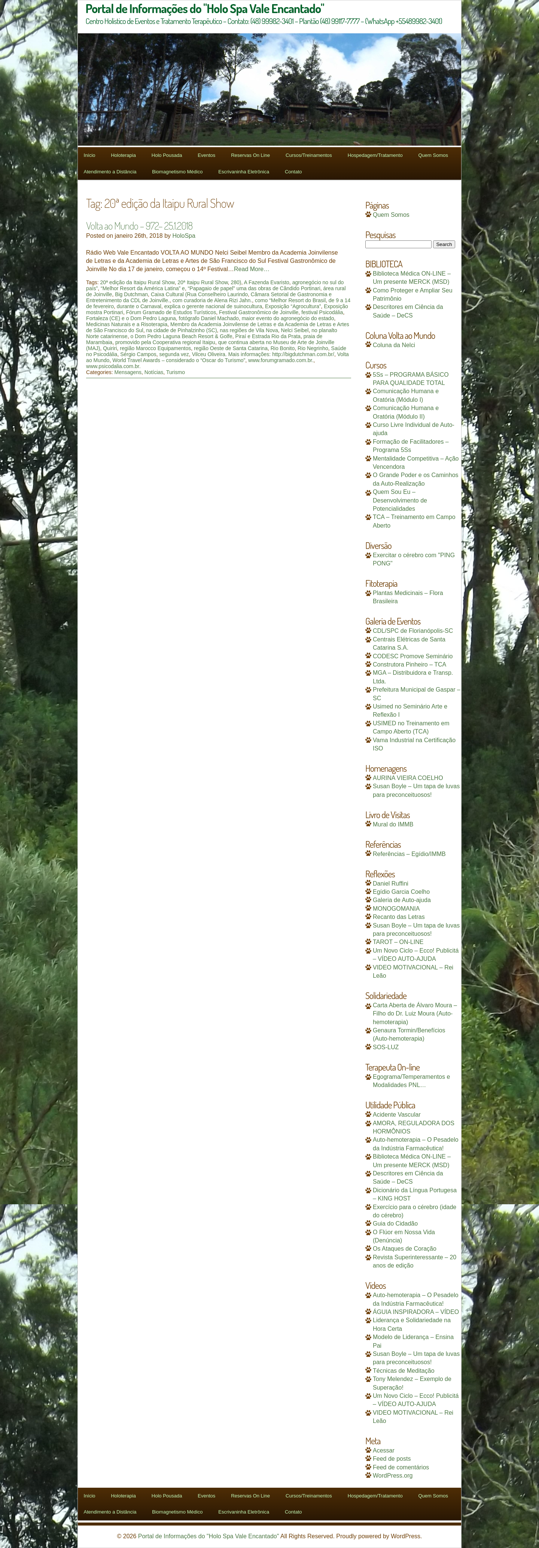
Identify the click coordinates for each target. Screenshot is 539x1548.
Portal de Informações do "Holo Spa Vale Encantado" (208, 1536)
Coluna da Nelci (394, 345)
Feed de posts (392, 1459)
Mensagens (128, 372)
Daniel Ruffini (390, 883)
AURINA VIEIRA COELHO (408, 778)
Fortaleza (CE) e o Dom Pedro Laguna (131, 318)
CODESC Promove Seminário (413, 656)
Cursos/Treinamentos (309, 155)
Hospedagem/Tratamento (375, 155)
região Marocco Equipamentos (155, 348)
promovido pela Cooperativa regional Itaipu (165, 342)
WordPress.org (392, 1475)
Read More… (252, 269)
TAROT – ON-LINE (398, 942)
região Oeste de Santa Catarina (231, 348)
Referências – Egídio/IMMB (409, 854)
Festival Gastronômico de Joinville (258, 312)
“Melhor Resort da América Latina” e (143, 288)
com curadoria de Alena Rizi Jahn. (212, 300)
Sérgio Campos (138, 354)
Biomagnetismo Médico (177, 171)
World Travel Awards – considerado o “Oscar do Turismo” (178, 360)
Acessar (384, 1450)
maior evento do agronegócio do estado (288, 318)
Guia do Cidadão (395, 1223)
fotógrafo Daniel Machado (209, 318)
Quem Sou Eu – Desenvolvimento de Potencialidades (400, 500)
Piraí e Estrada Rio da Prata (268, 336)
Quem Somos (433, 155)
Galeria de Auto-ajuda (402, 900)
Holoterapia (123, 155)
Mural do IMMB (393, 824)
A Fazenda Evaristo (266, 282)
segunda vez (174, 354)
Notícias (154, 372)
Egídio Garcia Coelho (401, 892)
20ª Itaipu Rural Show (202, 282)
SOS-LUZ (386, 1047)
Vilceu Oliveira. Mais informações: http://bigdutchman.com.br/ (263, 354)
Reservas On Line (250, 155)
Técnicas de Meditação (404, 1371)
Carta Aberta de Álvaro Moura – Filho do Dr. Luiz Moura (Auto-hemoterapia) (415, 1013)
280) (236, 282)
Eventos (206, 155)
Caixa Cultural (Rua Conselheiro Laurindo (199, 294)
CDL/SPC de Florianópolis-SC (413, 631)
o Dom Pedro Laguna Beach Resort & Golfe (181, 336)
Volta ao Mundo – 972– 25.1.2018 (139, 225)
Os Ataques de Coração (404, 1248)
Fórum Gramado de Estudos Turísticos (171, 312)
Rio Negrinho (313, 348)
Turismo (175, 372)
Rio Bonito (283, 348)
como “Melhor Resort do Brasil (290, 300)
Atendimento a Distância (110, 171)
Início (89, 155)
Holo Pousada (167, 155)
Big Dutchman (131, 294)
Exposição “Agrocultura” (293, 306)
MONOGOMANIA (396, 908)
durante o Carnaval (139, 306)
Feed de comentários (401, 1467)
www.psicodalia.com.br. (113, 366)
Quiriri (110, 348)
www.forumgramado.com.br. (280, 360)
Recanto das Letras (399, 917)
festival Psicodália (322, 312)
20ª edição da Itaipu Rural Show (137, 282)
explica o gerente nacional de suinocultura (213, 306)
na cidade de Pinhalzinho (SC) (181, 330)
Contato (293, 171)
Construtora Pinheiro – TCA (409, 664)
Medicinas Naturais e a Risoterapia (126, 324)
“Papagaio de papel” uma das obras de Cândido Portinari (254, 288)
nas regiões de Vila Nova (249, 330)
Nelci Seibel (295, 330)
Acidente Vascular (397, 1114)
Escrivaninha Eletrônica (243, 171)
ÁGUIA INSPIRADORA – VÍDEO (416, 1312)
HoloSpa (184, 236)
